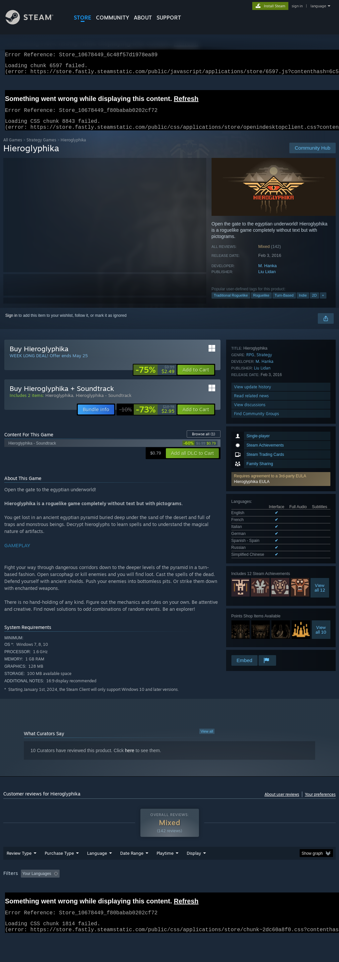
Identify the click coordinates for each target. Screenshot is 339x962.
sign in (297, 6)
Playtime (165, 870)
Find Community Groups (256, 637)
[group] (169, 895)
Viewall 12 (320, 501)
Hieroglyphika (59, 403)
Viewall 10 (320, 543)
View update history (252, 610)
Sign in (11, 323)
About (143, 17)
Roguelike (261, 303)
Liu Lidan (267, 279)
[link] (154, 377)
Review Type (19, 870)
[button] (280, 400)
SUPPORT (169, 17)
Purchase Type (59, 870)
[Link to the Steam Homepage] (34, 22)
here (129, 758)
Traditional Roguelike (231, 303)
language (318, 6)
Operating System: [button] (257, 891)
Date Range (131, 870)
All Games (12, 147)
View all (207, 739)
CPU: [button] (292, 891)
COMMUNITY (112, 17)
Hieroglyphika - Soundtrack (103, 403)
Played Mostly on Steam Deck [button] (202, 891)
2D (314, 303)
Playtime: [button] (155, 891)
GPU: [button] (314, 891)
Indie (303, 303)
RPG (250, 578)
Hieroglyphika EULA (251, 403)
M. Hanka (267, 273)
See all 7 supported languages (258, 469)
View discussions (250, 628)
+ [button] (323, 303)
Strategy (264, 578)
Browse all (203, 442)
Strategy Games (41, 147)
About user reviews (282, 802)
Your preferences (320, 802)
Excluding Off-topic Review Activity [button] (103, 891)
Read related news (251, 619)
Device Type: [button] (16, 899)
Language (97, 870)
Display (194, 870)
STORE (82, 17)
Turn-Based (284, 303)
